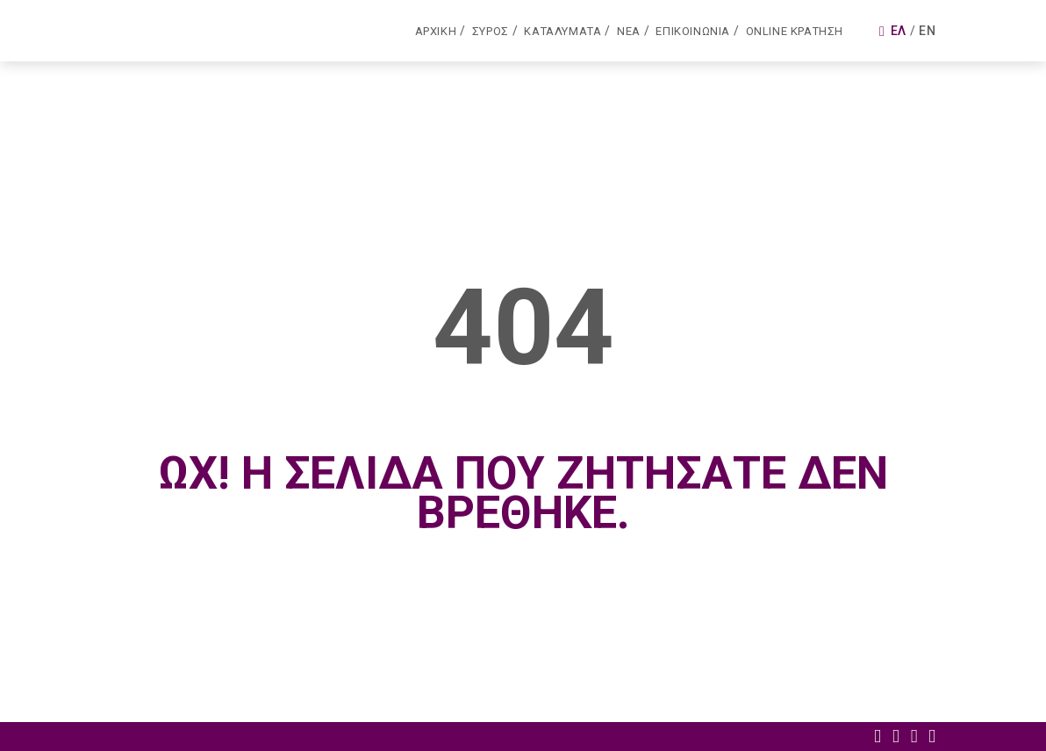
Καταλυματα (562, 31)
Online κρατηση (794, 31)
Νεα (629, 31)
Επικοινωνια (693, 31)
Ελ (898, 31)
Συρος (490, 31)
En (927, 31)
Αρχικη (436, 31)
